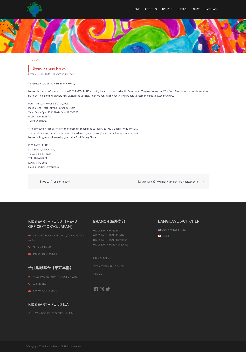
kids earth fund (52, 346)
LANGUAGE (211, 9)
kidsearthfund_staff (63, 74)
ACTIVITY (167, 9)
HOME (136, 9)
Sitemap (97, 274)
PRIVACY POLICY (102, 258)
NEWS (36, 59)
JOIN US (182, 9)
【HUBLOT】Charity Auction (54, 181)
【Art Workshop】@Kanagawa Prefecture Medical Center (168, 181)
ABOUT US (151, 9)
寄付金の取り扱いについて (108, 266)
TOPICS (195, 9)
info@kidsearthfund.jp (45, 253)
